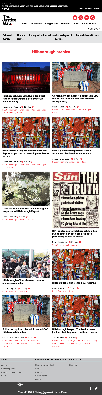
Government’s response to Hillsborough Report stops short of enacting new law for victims (26, 153)
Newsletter (94, 29)
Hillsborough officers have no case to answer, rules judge (23, 282)
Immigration (35, 35)
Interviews (36, 23)
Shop (76, 23)
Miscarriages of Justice (63, 37)
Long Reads (51, 23)
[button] (92, 17)
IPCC (31, 343)
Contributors (89, 23)
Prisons (87, 35)
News (25, 23)
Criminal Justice (7, 37)
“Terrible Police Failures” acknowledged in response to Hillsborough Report (25, 210)
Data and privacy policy (11, 372)
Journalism (48, 35)
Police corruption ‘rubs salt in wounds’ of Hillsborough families (25, 331)
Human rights (21, 37)
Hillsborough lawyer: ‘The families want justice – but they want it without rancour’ (75, 331)
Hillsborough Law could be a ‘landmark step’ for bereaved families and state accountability (24, 99)
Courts (56, 245)
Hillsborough (9, 110)
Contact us (6, 365)
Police (79, 35)
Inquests (24, 110)
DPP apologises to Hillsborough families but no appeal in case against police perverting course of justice (74, 234)
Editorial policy (8, 369)
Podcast (65, 23)
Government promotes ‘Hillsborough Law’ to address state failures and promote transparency (75, 98)
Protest (95, 35)
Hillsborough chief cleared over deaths (74, 282)
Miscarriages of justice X (75, 343)
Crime (55, 110)
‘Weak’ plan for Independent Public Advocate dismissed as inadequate (71, 152)
